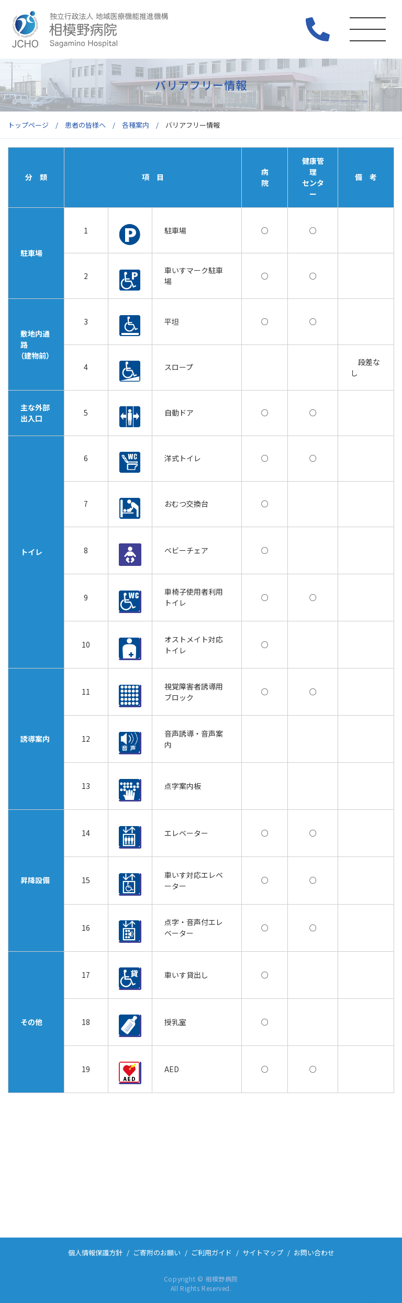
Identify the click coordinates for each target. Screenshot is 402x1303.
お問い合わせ (314, 1252)
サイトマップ (262, 1252)
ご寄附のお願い (157, 1252)
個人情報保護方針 (95, 1252)
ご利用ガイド (211, 1252)
